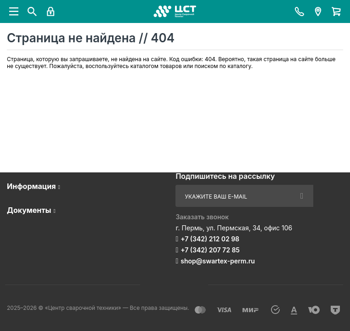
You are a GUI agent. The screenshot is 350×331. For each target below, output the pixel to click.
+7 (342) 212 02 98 (210, 239)
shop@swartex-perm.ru (218, 261)
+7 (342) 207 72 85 (210, 250)
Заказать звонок (202, 217)
